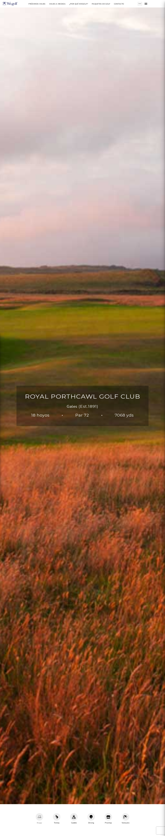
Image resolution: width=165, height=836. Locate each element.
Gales (72, 406)
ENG (152, 4)
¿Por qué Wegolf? (85, 4)
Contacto (125, 4)
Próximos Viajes (43, 4)
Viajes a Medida (63, 4)
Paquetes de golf (107, 4)
